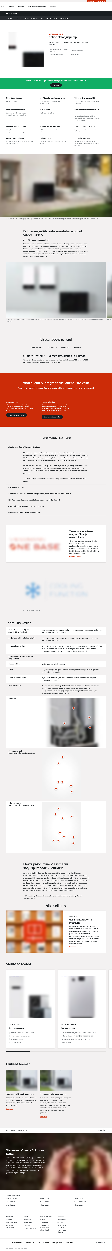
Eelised (18, 18)
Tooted (11, 6)
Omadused (9, 18)
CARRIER (24, 1249)
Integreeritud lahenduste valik (33, 18)
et (7, 1130)
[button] (102, 1130)
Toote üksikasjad (51, 18)
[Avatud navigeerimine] (2, 6)
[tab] (37, 347)
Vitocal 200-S (22, 1130)
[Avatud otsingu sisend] (105, 6)
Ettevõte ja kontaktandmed (37, 6)
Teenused (53, 6)
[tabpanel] (56, 359)
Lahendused (21, 6)
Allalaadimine (64, 18)
